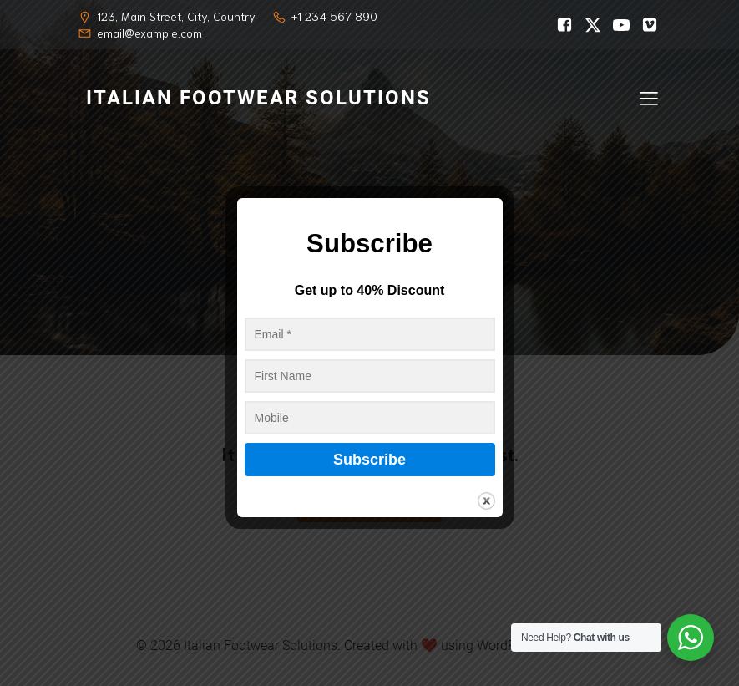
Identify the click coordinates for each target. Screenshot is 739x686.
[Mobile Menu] (649, 97)
